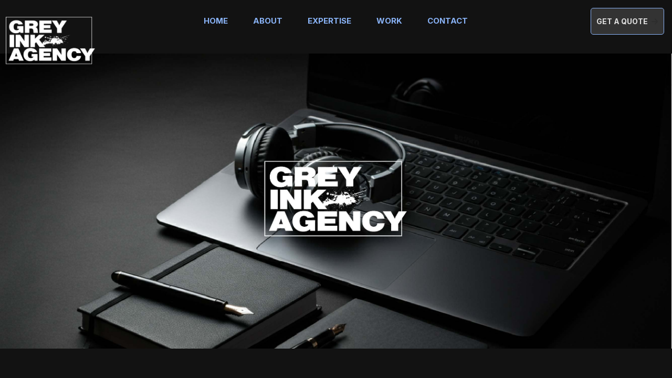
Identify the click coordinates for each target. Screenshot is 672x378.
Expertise (329, 21)
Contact (447, 21)
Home (216, 21)
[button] (627, 21)
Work (389, 21)
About (267, 21)
